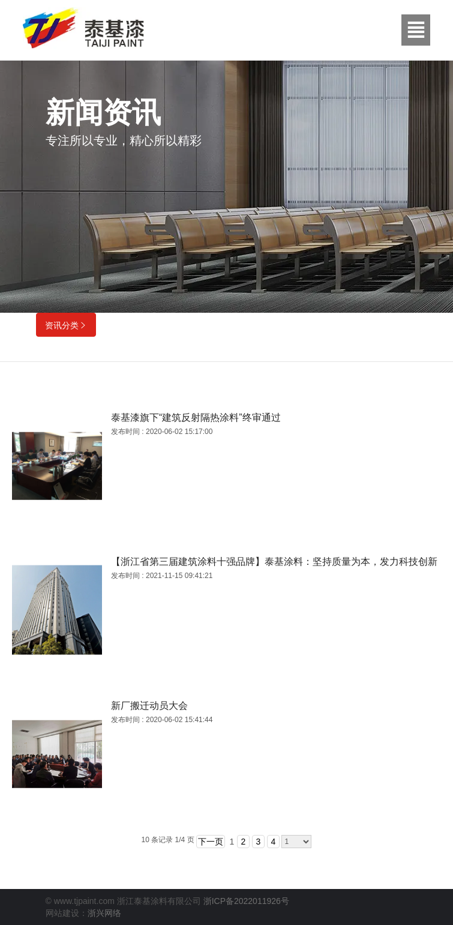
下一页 (210, 841)
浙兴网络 (104, 913)
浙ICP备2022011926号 (246, 901)
